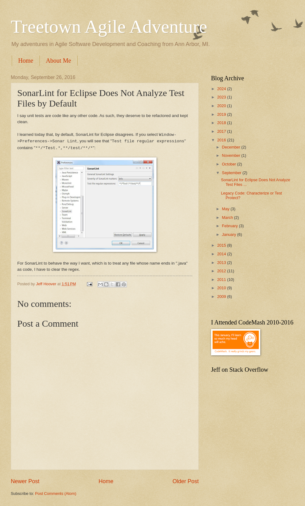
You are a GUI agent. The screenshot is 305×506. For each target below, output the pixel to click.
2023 (222, 97)
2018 (222, 122)
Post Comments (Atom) (55, 493)
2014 (222, 254)
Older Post (186, 481)
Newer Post (25, 481)
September (232, 172)
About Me (58, 60)
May (226, 209)
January (229, 234)
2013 (222, 262)
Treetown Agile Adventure (109, 26)
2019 (222, 114)
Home (25, 60)
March (228, 217)
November (231, 155)
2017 (222, 131)
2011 (222, 279)
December (231, 147)
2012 (222, 271)
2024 (222, 88)
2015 (222, 245)
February (230, 226)
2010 (222, 288)
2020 (222, 105)
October (229, 164)
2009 (222, 296)
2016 (222, 140)
